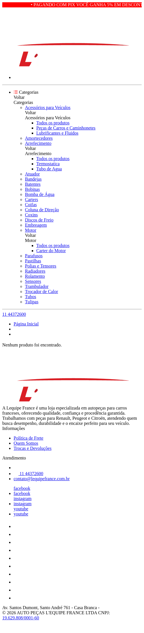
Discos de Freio (39, 220)
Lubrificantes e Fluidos (57, 133)
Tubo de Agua (49, 168)
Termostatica (48, 163)
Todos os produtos (52, 122)
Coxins (31, 214)
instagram (22, 498)
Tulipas (31, 301)
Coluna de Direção (42, 209)
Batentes (33, 184)
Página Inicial (26, 323)
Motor (30, 230)
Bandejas (33, 179)
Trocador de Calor (41, 291)
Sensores (33, 281)
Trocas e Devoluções (33, 448)
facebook (22, 488)
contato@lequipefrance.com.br (42, 478)
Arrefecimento (38, 143)
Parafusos (34, 255)
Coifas (31, 204)
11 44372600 (14, 314)
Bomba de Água (39, 194)
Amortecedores (39, 138)
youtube (21, 508)
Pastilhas (33, 260)
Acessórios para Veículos (48, 107)
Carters (31, 199)
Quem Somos (26, 443)
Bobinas (32, 189)
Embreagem (36, 225)
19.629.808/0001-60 (20, 617)
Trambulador (36, 286)
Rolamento (35, 276)
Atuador (32, 174)
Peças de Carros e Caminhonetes (66, 128)
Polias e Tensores (40, 266)
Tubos (30, 296)
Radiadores (35, 271)
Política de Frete (28, 438)
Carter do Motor (51, 250)
